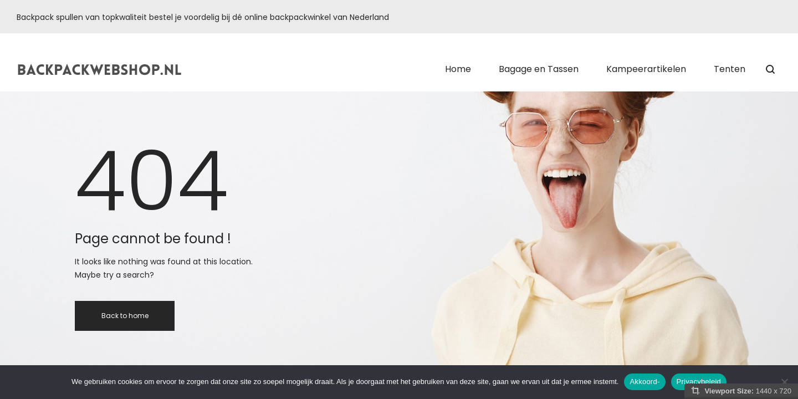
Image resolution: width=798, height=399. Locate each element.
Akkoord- (644, 381)
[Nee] (784, 381)
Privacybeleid (699, 381)
